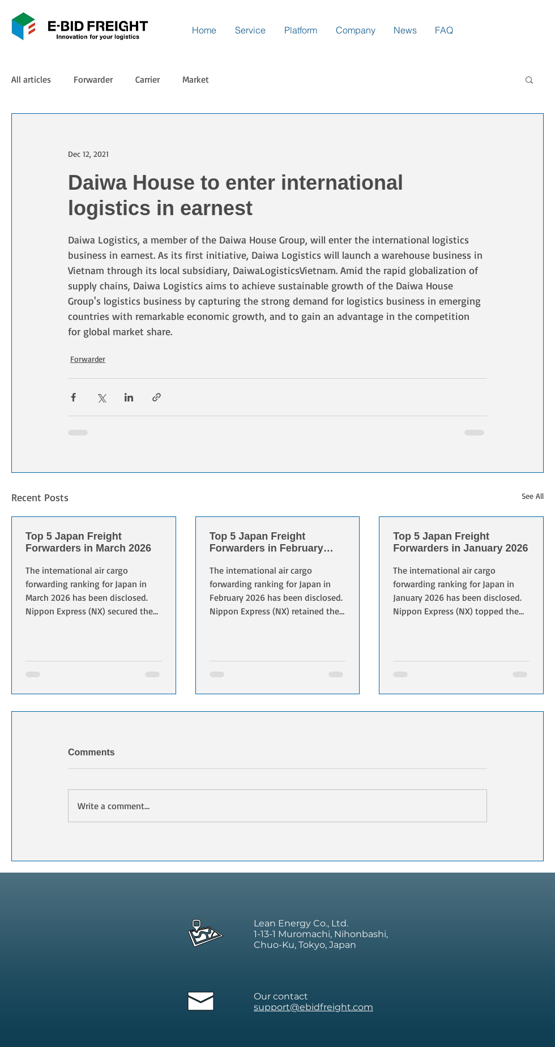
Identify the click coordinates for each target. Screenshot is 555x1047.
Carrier (147, 79)
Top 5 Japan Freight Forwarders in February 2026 (266, 542)
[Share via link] (156, 397)
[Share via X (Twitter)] (101, 397)
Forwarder (93, 79)
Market (195, 79)
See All (533, 496)
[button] (529, 79)
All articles (31, 79)
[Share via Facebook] (73, 397)
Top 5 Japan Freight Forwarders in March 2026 (88, 542)
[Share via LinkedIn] (128, 397)
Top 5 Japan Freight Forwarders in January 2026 (460, 542)
